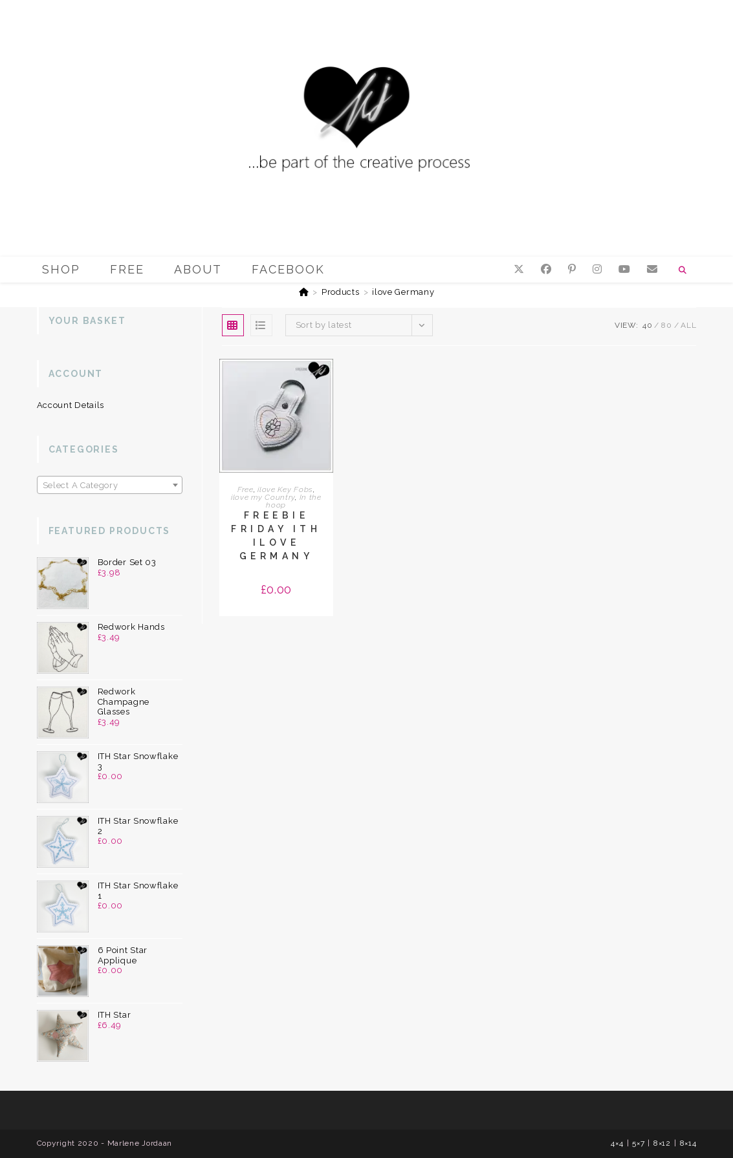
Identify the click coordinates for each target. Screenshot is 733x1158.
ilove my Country (263, 497)
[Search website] (682, 270)
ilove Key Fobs (285, 489)
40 (647, 325)
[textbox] (110, 486)
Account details (71, 405)
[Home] (304, 292)
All (688, 325)
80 (666, 325)
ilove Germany (403, 292)
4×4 (617, 1143)
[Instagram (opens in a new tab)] (597, 269)
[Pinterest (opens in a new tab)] (572, 269)
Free (245, 489)
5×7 (638, 1143)
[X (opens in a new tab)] (519, 269)
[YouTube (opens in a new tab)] (624, 269)
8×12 (662, 1143)
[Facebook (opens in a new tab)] (546, 269)
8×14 (688, 1143)
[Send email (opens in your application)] (652, 269)
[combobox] (109, 485)
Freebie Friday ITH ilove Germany (276, 535)
